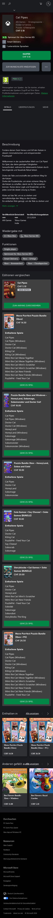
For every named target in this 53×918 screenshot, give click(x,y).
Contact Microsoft (9, 909)
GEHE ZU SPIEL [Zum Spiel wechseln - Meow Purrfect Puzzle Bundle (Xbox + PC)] (26, 701)
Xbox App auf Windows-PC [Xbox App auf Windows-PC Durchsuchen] (12, 832)
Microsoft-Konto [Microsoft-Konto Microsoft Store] (8, 872)
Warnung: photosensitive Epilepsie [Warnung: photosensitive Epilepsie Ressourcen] (15, 859)
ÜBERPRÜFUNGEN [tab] (26, 107)
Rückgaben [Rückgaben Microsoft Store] (7, 881)
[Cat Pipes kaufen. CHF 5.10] (26, 55)
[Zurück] (42, 714)
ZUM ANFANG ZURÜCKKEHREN (26, 305)
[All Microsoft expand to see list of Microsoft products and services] (3, 3)
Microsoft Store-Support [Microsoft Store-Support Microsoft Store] (11, 876)
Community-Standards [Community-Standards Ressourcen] (11, 854)
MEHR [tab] (45, 107)
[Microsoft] (26, 2)
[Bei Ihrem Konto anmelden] (48, 3)
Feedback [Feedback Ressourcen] (6, 850)
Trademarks (7, 913)
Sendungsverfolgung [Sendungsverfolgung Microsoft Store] (10, 885)
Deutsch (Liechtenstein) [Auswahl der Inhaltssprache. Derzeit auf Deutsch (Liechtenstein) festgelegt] (16, 893)
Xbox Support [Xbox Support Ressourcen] (7, 845)
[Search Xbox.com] (9, 3)
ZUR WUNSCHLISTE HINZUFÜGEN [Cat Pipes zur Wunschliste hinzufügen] (21, 66)
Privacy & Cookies (24, 909)
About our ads (18, 913)
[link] (14, 737)
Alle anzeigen (32, 713)
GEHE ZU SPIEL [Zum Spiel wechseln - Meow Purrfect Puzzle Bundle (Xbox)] (26, 385)
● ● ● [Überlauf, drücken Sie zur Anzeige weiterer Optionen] (46, 67)
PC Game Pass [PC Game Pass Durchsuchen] (8, 823)
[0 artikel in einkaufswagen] (41, 3)
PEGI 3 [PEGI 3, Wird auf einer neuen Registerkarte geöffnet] (17, 79)
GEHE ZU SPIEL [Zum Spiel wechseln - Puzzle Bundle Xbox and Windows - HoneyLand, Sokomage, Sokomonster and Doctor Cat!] (26, 453)
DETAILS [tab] (7, 107)
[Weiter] (48, 714)
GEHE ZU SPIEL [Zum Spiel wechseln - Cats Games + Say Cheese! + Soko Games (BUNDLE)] (26, 557)
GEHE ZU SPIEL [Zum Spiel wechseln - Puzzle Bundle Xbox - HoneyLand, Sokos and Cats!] (26, 502)
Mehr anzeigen (10, 205)
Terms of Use (36, 909)
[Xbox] (7, 10)
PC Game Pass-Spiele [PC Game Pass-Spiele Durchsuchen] (10, 828)
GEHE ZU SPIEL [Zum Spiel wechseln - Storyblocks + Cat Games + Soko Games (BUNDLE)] (26, 623)
